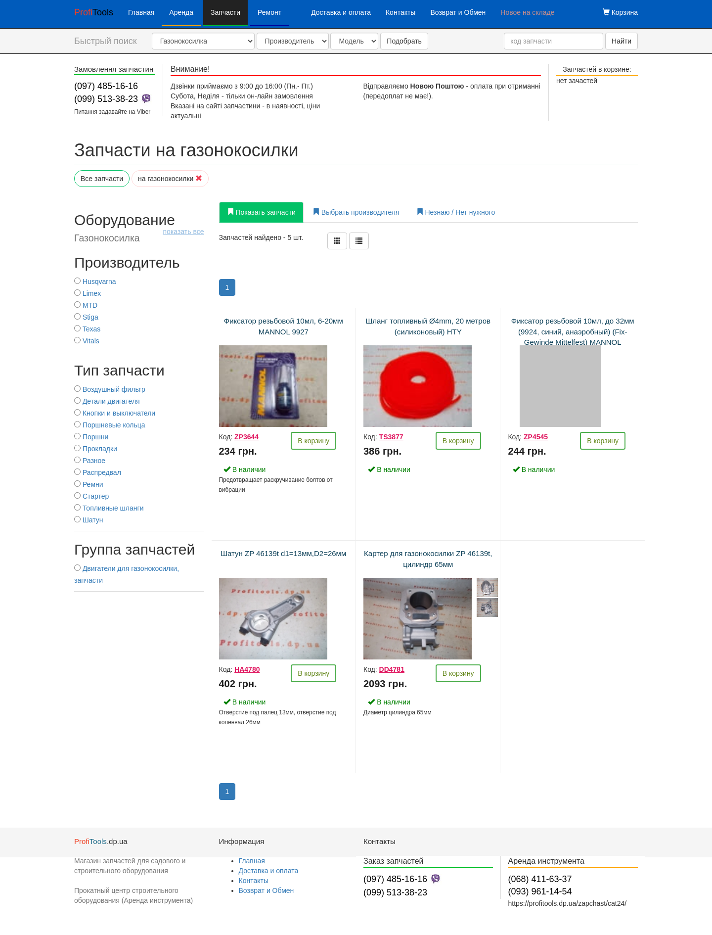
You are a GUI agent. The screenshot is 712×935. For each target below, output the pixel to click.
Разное (89, 461)
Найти (621, 41)
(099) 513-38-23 (106, 99)
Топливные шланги (108, 508)
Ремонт (269, 12)
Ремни (88, 484)
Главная (141, 12)
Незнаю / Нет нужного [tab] (455, 212)
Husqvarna (95, 281)
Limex (87, 293)
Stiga (86, 317)
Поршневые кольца (109, 425)
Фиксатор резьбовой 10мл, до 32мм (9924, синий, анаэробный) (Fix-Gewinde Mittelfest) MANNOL (572, 331)
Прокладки (95, 449)
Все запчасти (102, 179)
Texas (87, 329)
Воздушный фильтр (109, 389)
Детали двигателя (107, 401)
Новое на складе (527, 12)
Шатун (88, 520)
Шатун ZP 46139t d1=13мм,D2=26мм (283, 553)
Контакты (400, 12)
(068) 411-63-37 (540, 879)
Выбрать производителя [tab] (356, 212)
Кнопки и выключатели (114, 413)
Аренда (181, 12)
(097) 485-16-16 (106, 86)
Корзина (620, 12)
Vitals (86, 341)
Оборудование (139, 227)
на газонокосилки (170, 179)
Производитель (127, 262)
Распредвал (97, 472)
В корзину (313, 441)
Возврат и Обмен (458, 12)
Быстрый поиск (105, 41)
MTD (85, 305)
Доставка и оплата (341, 12)
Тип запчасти (119, 370)
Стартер (91, 496)
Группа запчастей (134, 549)
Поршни (91, 437)
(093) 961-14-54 (540, 891)
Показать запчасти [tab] (261, 212)
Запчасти (225, 12)
